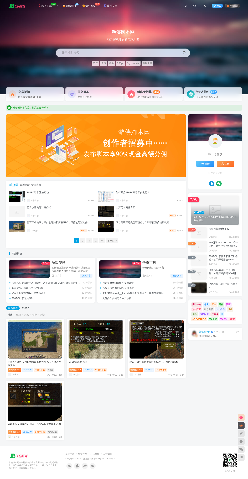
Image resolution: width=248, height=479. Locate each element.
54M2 (232, 319)
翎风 (206, 304)
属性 (194, 314)
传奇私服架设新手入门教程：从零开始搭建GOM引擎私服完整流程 (47, 282)
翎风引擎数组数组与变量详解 (118, 282)
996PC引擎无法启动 (38, 192)
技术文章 (110, 5)
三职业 (214, 314)
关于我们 (107, 453)
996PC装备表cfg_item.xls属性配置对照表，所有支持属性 (133, 293)
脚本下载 (48, 5)
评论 (42, 314)
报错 (230, 309)
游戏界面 (70, 5)
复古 (103, 63)
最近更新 (25, 184)
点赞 (34, 314)
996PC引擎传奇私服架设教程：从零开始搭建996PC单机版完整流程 (223, 259)
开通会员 (232, 5)
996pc (120, 63)
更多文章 (86, 275)
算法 (213, 304)
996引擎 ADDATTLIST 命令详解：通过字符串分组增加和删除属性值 (223, 246)
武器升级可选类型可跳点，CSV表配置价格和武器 (142, 222)
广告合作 (94, 453)
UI (222, 314)
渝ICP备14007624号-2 (104, 458)
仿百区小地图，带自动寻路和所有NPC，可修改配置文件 (57, 222)
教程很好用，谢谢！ (209, 336)
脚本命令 (196, 304)
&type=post (133, 63)
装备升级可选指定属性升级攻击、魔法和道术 (154, 361)
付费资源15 (14, 432)
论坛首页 (91, 5)
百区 (228, 304)
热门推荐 (13, 184)
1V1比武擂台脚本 (78, 361)
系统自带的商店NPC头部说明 (118, 288)
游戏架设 (58, 263)
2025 (95, 63)
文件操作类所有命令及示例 (116, 298)
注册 (225, 163)
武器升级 (208, 309)
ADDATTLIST (199, 319)
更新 (18, 314)
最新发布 (13, 308)
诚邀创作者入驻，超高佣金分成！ (28, 110)
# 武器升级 (52, 432)
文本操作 (220, 309)
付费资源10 (136, 370)
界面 (111, 63)
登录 (205, 163)
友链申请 (69, 453)
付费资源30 (75, 370)
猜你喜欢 (36, 184)
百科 (221, 304)
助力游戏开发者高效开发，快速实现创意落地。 (35, 104)
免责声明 (82, 453)
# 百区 (50, 370)
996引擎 (213, 319)
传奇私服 (204, 314)
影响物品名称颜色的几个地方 (27, 288)
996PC (25, 308)
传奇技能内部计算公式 (39, 207)
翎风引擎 (147, 63)
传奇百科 (149, 263)
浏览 (26, 314)
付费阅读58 (14, 370)
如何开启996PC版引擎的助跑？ (133, 192)
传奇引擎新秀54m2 (219, 228)
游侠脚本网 (204, 331)
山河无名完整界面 (125, 207)
